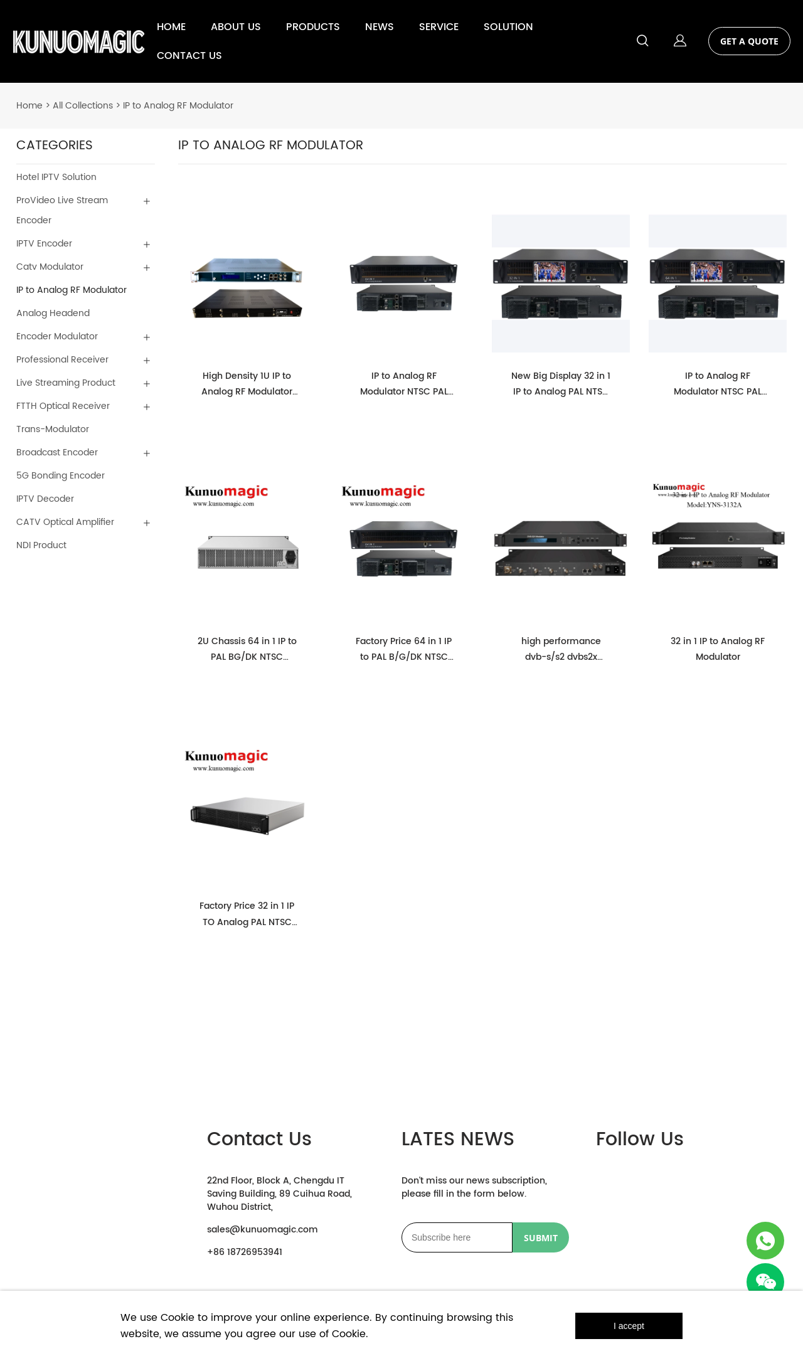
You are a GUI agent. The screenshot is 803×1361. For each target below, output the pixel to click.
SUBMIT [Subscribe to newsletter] (541, 1238)
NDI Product (41, 545)
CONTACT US (189, 56)
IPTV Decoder (45, 499)
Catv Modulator (49, 267)
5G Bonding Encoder (60, 476)
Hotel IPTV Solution (56, 177)
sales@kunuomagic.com (262, 1229)
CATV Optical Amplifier (65, 522)
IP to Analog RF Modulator (178, 105)
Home (29, 105)
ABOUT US (236, 27)
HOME (171, 27)
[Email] (457, 1237)
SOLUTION (508, 27)
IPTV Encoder (44, 243)
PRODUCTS (313, 27)
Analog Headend (53, 313)
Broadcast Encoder (57, 452)
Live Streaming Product (65, 383)
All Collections (83, 105)
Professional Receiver (62, 359)
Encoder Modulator (57, 336)
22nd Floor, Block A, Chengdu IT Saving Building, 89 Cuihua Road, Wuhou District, (279, 1193)
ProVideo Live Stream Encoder (62, 210)
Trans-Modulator (52, 429)
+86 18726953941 (244, 1252)
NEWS (379, 27)
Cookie (177, 1318)
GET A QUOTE (749, 41)
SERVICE (439, 27)
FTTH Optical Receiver (63, 406)
